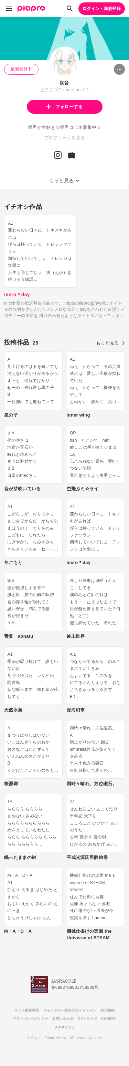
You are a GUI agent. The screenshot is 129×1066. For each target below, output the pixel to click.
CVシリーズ (87, 1019)
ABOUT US (64, 1027)
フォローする (64, 106)
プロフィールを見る (64, 137)
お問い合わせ (63, 1019)
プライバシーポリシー (30, 1019)
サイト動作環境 (26, 1010)
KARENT (108, 1019)
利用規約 (107, 1010)
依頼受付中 (21, 68)
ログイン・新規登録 (102, 8)
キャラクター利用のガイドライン (70, 1010)
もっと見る (110, 343)
